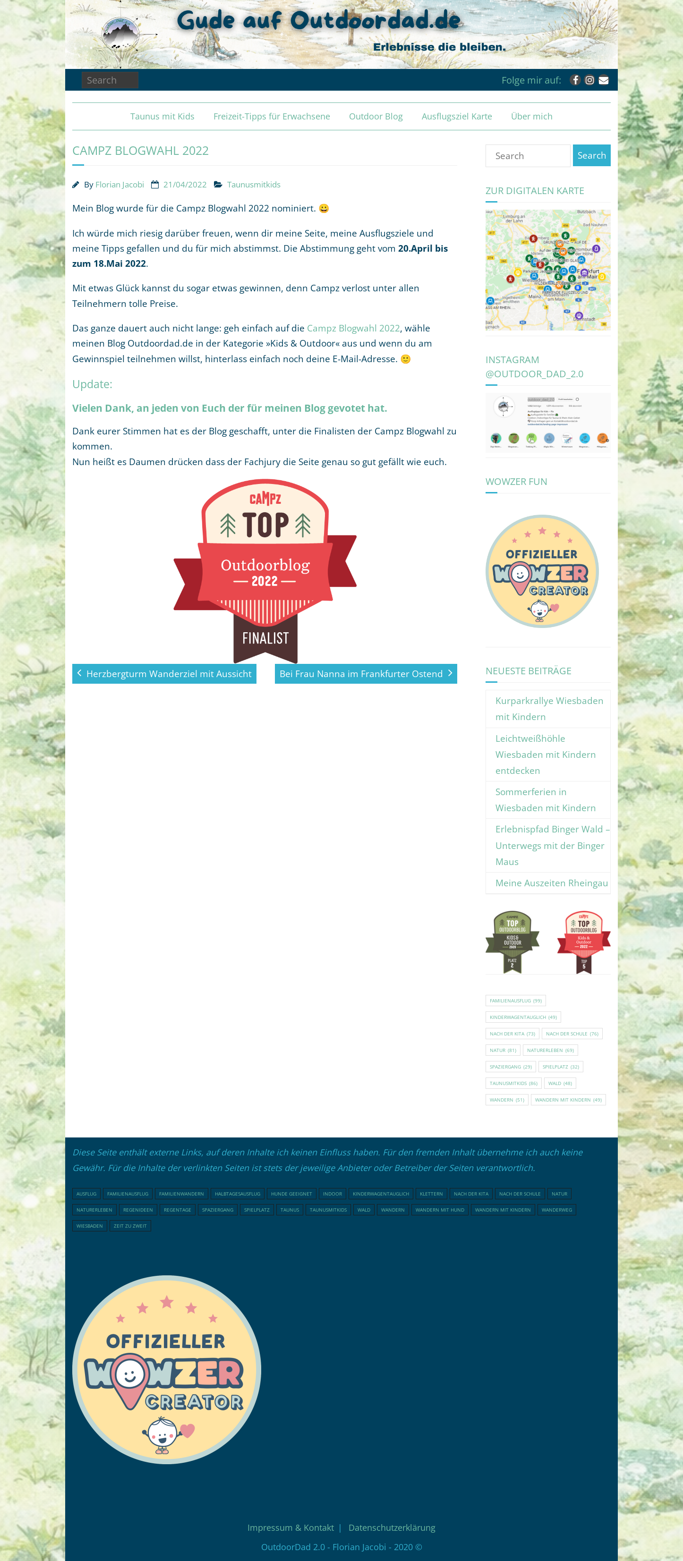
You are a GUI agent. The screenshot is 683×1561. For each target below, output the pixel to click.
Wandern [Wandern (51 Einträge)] (507, 1099)
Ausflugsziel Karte (457, 116)
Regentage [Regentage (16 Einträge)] (177, 1209)
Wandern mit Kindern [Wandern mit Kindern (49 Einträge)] (568, 1099)
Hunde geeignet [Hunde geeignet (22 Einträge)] (291, 1193)
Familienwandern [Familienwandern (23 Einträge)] (181, 1193)
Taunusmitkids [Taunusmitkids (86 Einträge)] (514, 1083)
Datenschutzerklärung (392, 1527)
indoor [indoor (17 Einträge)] (332, 1193)
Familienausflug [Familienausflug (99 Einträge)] (516, 1000)
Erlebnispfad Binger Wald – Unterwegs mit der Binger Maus (552, 845)
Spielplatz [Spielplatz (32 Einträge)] (561, 1066)
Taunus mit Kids (162, 116)
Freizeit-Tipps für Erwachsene (271, 116)
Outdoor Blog (376, 116)
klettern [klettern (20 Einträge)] (431, 1193)
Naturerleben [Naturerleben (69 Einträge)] (550, 1050)
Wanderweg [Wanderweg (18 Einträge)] (557, 1209)
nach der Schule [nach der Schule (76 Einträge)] (572, 1033)
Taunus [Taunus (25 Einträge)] (290, 1209)
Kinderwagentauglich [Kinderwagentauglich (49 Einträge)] (523, 1017)
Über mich (532, 116)
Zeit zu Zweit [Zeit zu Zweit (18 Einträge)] (130, 1225)
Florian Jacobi (119, 184)
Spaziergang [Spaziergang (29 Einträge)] (511, 1066)
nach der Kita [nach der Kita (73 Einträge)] (512, 1033)
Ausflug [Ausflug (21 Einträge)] (86, 1193)
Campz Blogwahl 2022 (353, 328)
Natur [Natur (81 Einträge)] (503, 1050)
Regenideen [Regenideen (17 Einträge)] (138, 1209)
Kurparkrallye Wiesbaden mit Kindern (549, 709)
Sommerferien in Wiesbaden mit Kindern (545, 800)
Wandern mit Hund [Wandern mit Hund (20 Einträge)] (440, 1209)
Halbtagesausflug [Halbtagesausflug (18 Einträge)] (237, 1193)
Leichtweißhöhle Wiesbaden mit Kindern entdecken (545, 754)
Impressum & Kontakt (291, 1527)
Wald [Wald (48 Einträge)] (560, 1083)
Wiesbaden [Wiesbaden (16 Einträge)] (90, 1225)
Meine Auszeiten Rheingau (551, 883)
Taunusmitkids (254, 184)
